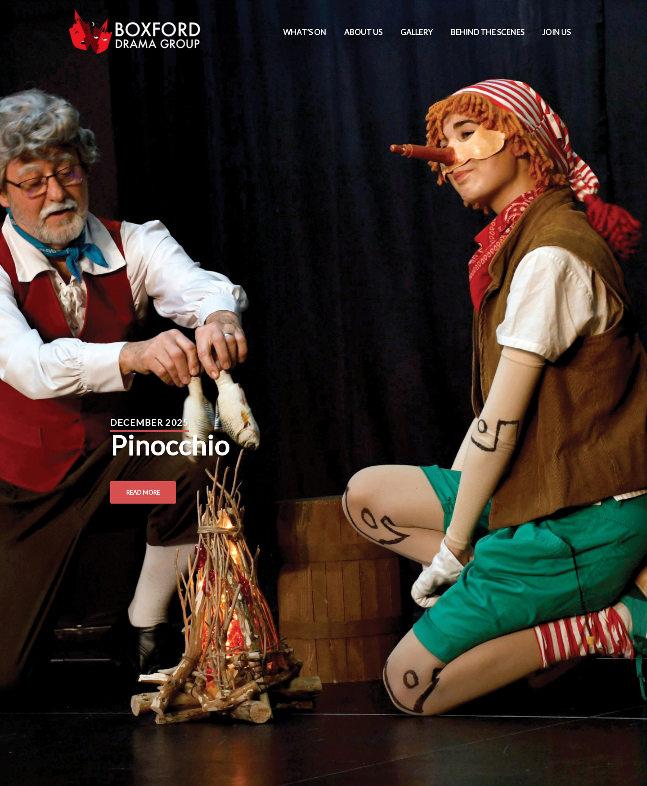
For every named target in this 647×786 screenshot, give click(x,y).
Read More (143, 492)
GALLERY (416, 32)
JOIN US (556, 32)
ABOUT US (363, 32)
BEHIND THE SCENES (487, 32)
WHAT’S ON (304, 32)
